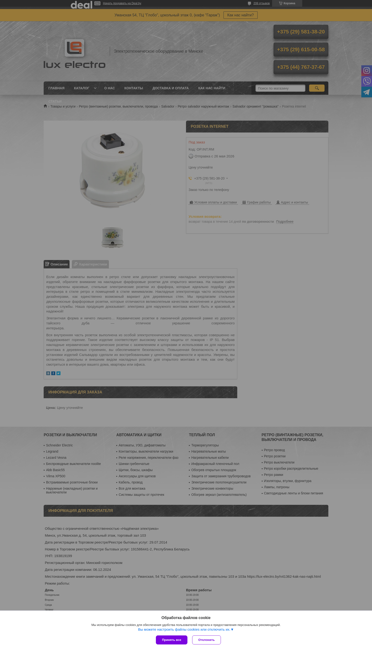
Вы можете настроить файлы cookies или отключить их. (184, 629)
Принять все (171, 640)
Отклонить (206, 640)
